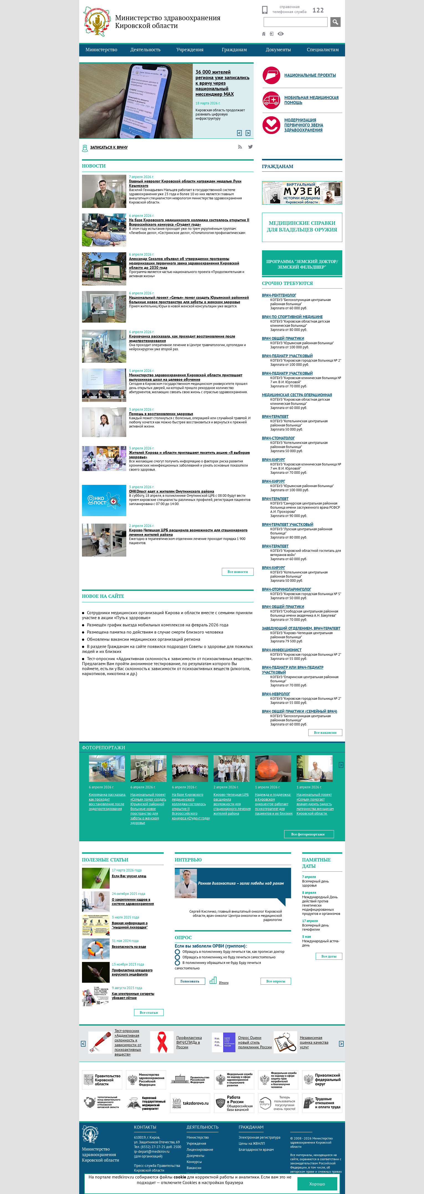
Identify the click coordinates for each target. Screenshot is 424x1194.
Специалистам (323, 49)
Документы (278, 49)
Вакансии (194, 1167)
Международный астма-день (321, 943)
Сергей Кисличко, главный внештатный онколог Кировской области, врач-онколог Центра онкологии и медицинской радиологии (235, 915)
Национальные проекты (310, 75)
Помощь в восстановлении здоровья (161, 413)
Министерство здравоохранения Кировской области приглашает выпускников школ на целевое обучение (185, 377)
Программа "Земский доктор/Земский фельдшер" (302, 264)
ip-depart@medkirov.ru (151, 1151)
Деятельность (145, 49)
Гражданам (234, 49)
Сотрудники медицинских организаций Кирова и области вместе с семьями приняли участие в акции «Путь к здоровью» (167, 615)
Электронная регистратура (259, 1137)
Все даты (329, 956)
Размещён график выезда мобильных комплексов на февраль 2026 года (157, 624)
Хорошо (317, 1184)
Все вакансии (325, 732)
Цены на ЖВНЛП (252, 1143)
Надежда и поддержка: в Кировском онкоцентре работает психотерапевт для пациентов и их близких (274, 804)
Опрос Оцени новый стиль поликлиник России (255, 1042)
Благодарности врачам (256, 1149)
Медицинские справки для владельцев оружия (302, 226)
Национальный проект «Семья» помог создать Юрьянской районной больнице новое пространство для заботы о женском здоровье (189, 299)
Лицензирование (200, 1149)
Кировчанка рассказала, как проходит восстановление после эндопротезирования (182, 338)
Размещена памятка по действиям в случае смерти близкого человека (155, 632)
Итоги (219, 983)
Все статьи (149, 1012)
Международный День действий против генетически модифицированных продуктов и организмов (321, 905)
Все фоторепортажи (308, 834)
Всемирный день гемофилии (315, 927)
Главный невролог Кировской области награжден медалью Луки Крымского (185, 183)
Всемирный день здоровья (315, 883)
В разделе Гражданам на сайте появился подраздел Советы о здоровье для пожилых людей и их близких (167, 649)
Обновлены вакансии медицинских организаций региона (143, 639)
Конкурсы (194, 1161)
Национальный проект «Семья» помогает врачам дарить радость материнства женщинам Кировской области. (315, 804)
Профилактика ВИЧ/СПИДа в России (189, 1042)
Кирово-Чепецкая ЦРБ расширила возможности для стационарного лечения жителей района (188, 532)
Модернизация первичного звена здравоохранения (303, 125)
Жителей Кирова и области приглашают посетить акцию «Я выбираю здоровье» (189, 454)
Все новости (238, 572)
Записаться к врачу (109, 147)
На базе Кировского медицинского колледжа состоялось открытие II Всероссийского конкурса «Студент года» (189, 222)
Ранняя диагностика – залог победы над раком (241, 883)
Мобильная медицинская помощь (311, 100)
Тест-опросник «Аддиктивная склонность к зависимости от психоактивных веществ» (128, 1042)
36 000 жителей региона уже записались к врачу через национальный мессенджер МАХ (223, 83)
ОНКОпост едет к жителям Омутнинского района (171, 491)
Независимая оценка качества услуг (314, 1042)
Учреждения (190, 49)
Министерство (101, 49)
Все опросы (275, 981)
